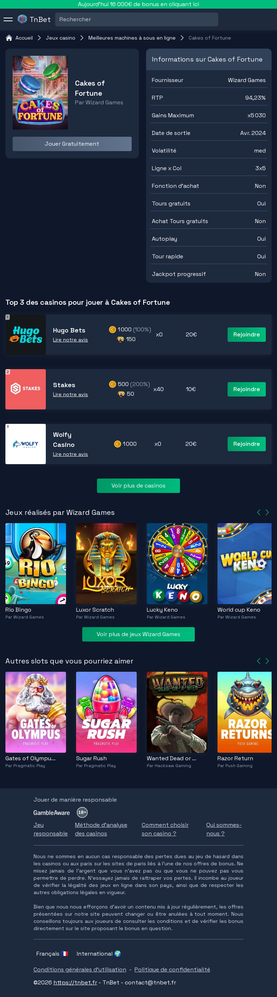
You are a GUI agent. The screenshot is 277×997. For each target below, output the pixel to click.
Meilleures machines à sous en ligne (132, 38)
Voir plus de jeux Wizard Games (138, 634)
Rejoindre (246, 334)
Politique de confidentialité (172, 969)
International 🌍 (99, 953)
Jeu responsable (51, 829)
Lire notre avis (70, 339)
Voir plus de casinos (138, 485)
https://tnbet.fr (75, 982)
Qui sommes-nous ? (224, 829)
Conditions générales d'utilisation (80, 969)
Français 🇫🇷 (52, 953)
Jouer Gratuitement (72, 144)
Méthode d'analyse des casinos (101, 829)
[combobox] (60, 19)
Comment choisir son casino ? (165, 829)
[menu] (8, 19)
